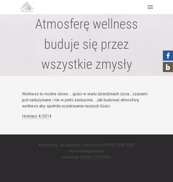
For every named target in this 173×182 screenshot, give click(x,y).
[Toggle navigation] (150, 7)
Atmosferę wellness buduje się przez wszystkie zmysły (86, 44)
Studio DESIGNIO (95, 157)
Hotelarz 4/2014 (36, 116)
